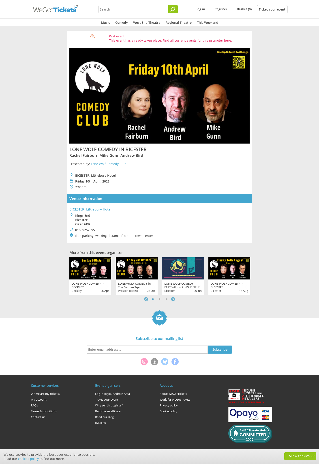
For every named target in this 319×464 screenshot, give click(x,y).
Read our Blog (104, 417)
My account (39, 399)
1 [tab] (153, 299)
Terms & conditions (44, 411)
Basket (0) (244, 9)
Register (221, 9)
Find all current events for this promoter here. (197, 40)
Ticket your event (272, 9)
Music (105, 22)
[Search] (173, 9)
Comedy (121, 22)
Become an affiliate (107, 411)
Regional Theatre (179, 22)
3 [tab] (166, 299)
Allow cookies (299, 456)
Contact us (38, 417)
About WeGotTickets (173, 394)
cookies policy (28, 459)
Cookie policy (168, 411)
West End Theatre (146, 22)
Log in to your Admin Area (112, 394)
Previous (146, 299)
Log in (200, 9)
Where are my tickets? (45, 394)
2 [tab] (159, 299)
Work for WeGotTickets (175, 399)
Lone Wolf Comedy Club (108, 164)
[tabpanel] (90, 275)
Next (173, 299)
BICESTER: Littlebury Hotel (90, 209)
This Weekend (207, 22)
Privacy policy (169, 405)
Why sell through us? (109, 405)
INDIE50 (100, 423)
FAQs (34, 405)
